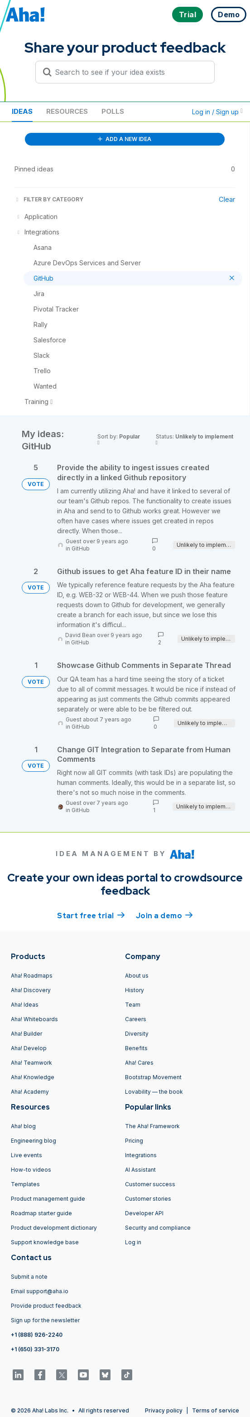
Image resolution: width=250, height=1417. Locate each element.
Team (132, 1004)
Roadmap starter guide (41, 1213)
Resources (67, 111)
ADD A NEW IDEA (124, 139)
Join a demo (164, 915)
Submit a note (29, 1276)
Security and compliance (158, 1227)
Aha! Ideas (24, 1004)
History (134, 990)
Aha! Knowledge (32, 1077)
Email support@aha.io (39, 1291)
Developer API (144, 1213)
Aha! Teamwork (31, 1062)
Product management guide (48, 1198)
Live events (26, 1155)
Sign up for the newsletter (45, 1320)
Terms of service (215, 1410)
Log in (133, 1242)
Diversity (137, 1033)
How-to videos (31, 1169)
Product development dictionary (54, 1227)
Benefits (136, 1048)
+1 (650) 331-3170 (35, 1349)
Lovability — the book (154, 1091)
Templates (25, 1184)
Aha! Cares (139, 1062)
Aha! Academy (30, 1091)
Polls (112, 111)
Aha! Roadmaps (32, 975)
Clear (227, 199)
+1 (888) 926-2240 (36, 1334)
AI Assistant (140, 1169)
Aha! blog (23, 1126)
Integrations (141, 1155)
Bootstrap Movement (153, 1077)
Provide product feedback (46, 1305)
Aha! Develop (29, 1048)
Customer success (150, 1184)
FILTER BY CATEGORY (48, 199)
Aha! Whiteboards (34, 1019)
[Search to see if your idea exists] (129, 72)
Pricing (134, 1140)
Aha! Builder (26, 1033)
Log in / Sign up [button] (217, 112)
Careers (135, 1019)
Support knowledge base (45, 1242)
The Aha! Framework (152, 1126)
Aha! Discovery (31, 990)
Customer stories (148, 1198)
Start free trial (91, 915)
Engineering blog (33, 1140)
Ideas (22, 111)
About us (137, 975)
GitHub (81, 548)
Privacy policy (164, 1410)
